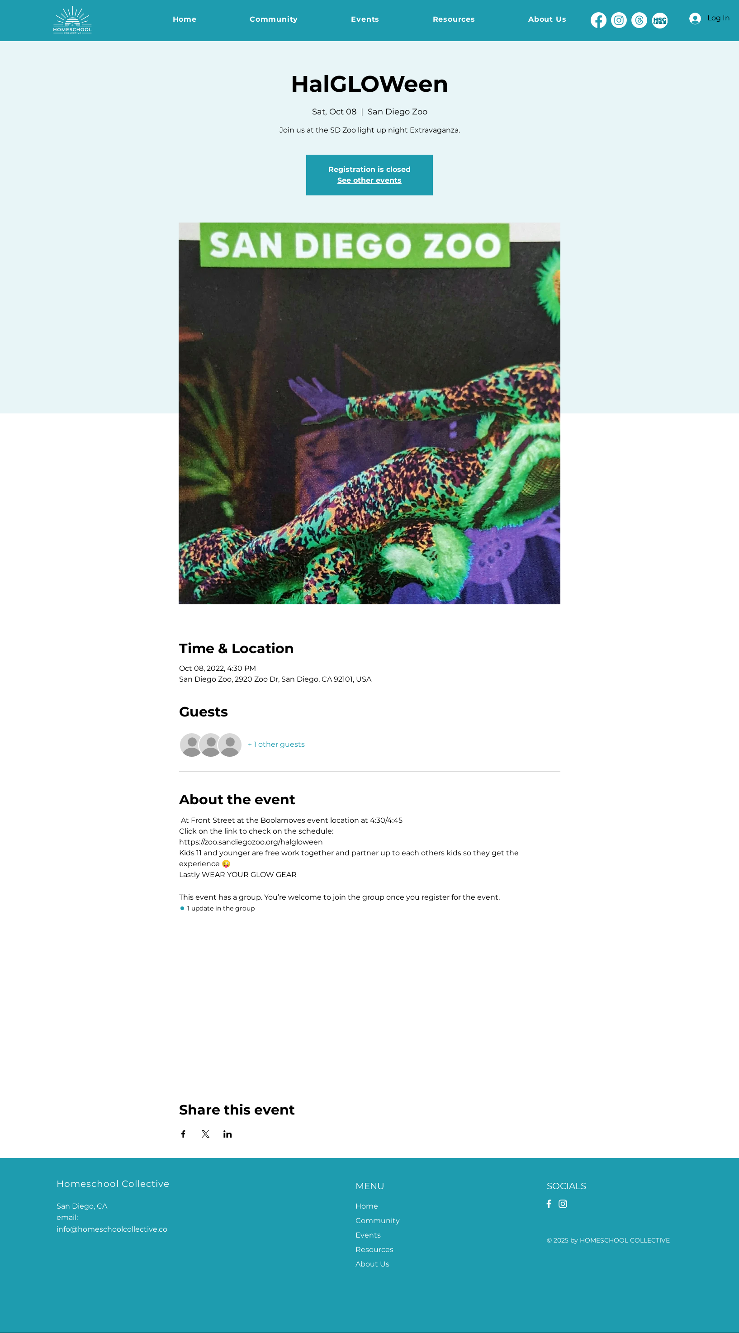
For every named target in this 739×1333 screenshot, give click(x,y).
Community (377, 1220)
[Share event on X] (205, 1134)
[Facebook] (598, 20)
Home (366, 1206)
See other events (369, 180)
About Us (372, 1264)
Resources (374, 1249)
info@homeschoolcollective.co (112, 1229)
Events (368, 1235)
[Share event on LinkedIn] (227, 1134)
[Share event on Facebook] (183, 1134)
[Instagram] (619, 20)
